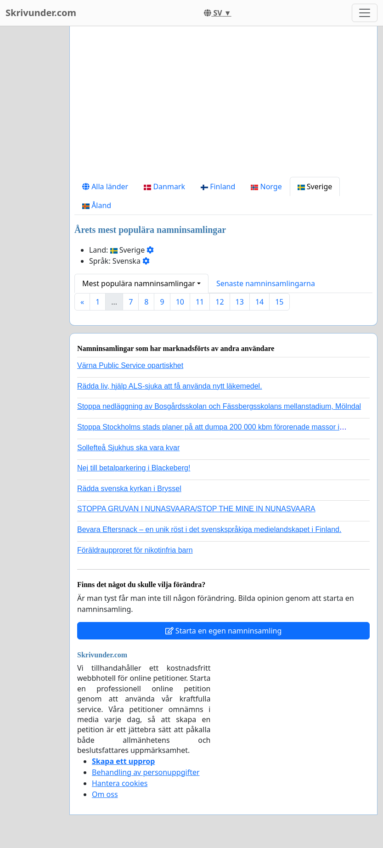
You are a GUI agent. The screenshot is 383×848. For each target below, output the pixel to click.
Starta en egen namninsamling (223, 631)
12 (219, 302)
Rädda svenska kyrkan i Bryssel (129, 488)
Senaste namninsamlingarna (265, 283)
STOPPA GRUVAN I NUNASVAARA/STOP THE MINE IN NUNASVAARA (196, 509)
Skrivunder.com (41, 12)
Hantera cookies (119, 783)
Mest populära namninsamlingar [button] (138, 283)
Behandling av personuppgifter (146, 772)
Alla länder (105, 186)
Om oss (105, 794)
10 (180, 302)
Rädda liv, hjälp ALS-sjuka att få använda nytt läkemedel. (169, 386)
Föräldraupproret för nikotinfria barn (135, 550)
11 (200, 302)
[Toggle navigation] (364, 13)
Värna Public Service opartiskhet (130, 365)
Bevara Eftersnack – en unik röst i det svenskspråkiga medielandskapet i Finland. (209, 529)
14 (259, 302)
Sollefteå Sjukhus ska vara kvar (128, 448)
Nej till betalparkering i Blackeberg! (133, 468)
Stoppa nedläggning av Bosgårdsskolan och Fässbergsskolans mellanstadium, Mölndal (219, 406)
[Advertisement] (223, 105)
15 (279, 302)
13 (240, 302)
